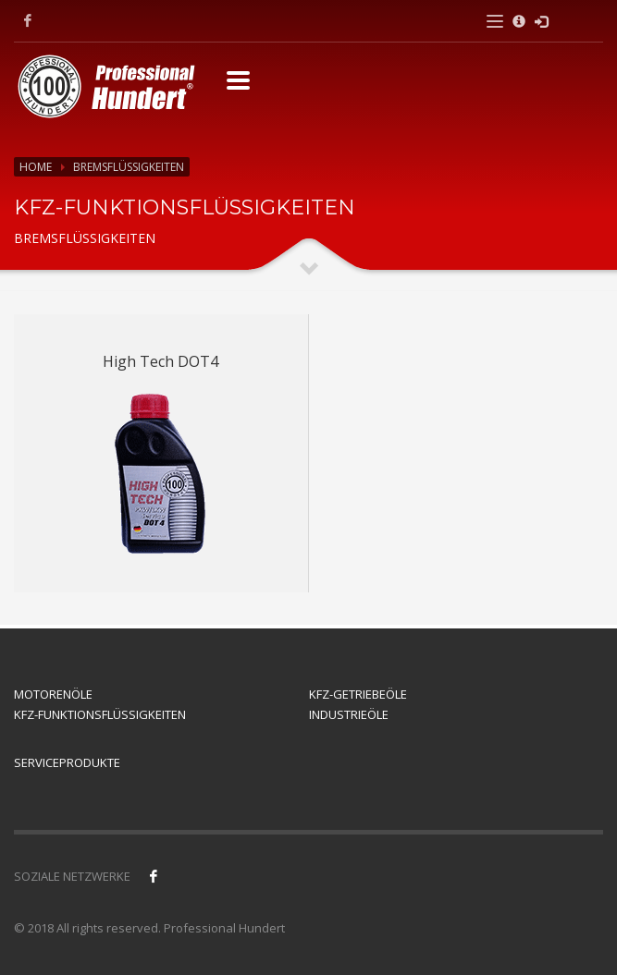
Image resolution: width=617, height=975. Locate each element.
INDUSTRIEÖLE (349, 714)
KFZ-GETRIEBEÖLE (358, 694)
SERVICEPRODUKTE (67, 762)
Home (35, 167)
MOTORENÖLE (53, 694)
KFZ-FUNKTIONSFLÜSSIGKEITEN (100, 714)
